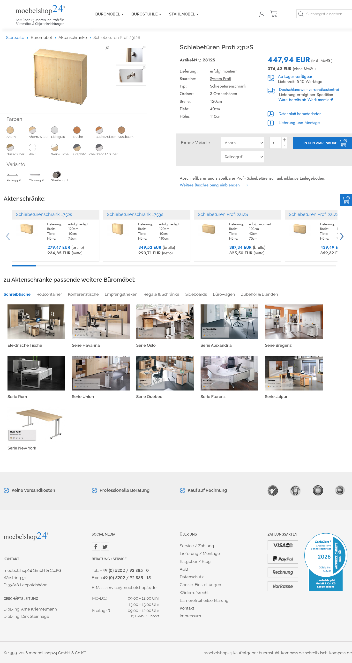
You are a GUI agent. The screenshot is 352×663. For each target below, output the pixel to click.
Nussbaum (129, 132)
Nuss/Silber (18, 149)
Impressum (190, 615)
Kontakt (187, 608)
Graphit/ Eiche (84, 149)
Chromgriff (37, 177)
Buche (84, 132)
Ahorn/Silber (40, 132)
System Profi (220, 78)
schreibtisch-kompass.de (328, 652)
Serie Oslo (146, 345)
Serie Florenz (213, 396)
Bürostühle (146, 14)
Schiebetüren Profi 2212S (223, 214)
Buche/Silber (107, 132)
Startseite (17, 37)
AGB (184, 569)
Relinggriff (14, 177)
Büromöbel (109, 14)
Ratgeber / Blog (195, 561)
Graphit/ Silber (107, 149)
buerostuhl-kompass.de (281, 652)
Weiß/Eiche (62, 149)
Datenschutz (191, 577)
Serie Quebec (149, 396)
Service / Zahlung (197, 545)
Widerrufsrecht (194, 592)
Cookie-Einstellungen (200, 584)
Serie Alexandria (216, 345)
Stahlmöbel (183, 14)
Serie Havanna (86, 345)
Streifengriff (59, 177)
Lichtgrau (62, 132)
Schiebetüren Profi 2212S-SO (318, 214)
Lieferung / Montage (200, 553)
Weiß (40, 149)
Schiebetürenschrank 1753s (135, 214)
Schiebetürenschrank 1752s (44, 214)
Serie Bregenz (278, 345)
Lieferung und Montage (294, 122)
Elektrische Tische (24, 345)
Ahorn (18, 132)
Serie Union (83, 396)
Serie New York (21, 448)
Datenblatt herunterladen (295, 114)
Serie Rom (17, 396)
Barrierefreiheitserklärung (204, 600)
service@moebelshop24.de (131, 587)
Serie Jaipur (276, 396)
